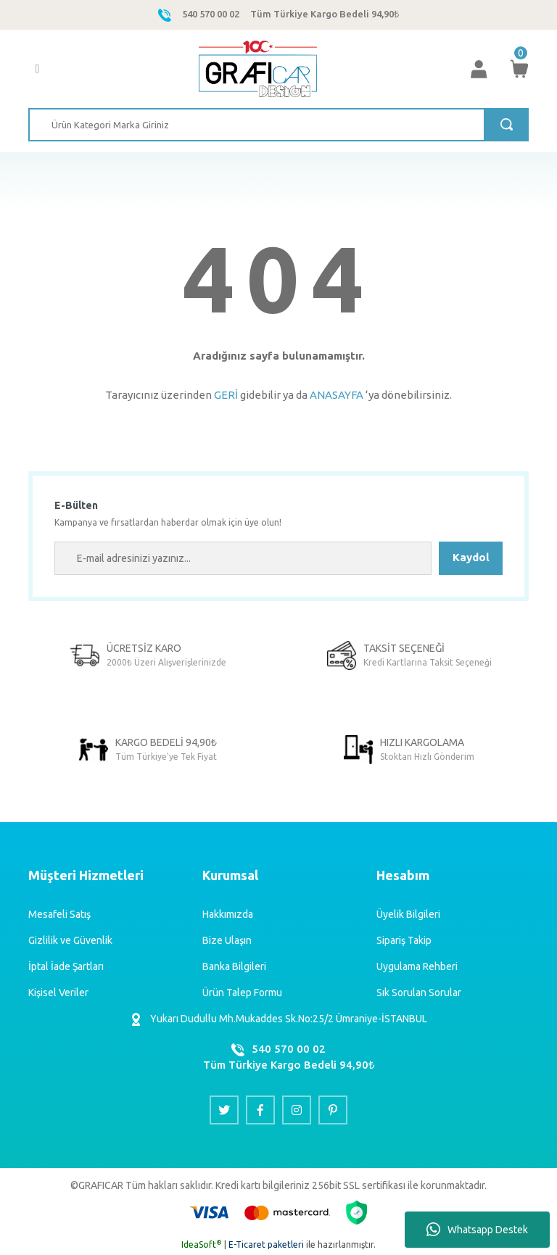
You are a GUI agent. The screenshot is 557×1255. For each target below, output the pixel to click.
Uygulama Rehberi (417, 966)
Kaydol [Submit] (471, 557)
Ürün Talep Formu (242, 992)
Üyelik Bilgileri (408, 914)
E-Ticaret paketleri (266, 1244)
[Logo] (258, 69)
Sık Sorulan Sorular (418, 992)
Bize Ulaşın (227, 940)
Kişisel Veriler (58, 992)
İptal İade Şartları (66, 966)
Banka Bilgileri (234, 966)
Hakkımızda (227, 914)
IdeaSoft (201, 1244)
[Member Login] (478, 68)
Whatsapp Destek (477, 1230)
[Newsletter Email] (243, 558)
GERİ (226, 395)
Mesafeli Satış (59, 914)
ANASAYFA (336, 395)
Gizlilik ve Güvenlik (70, 940)
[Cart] (519, 68)
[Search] (278, 124)
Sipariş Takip (404, 940)
